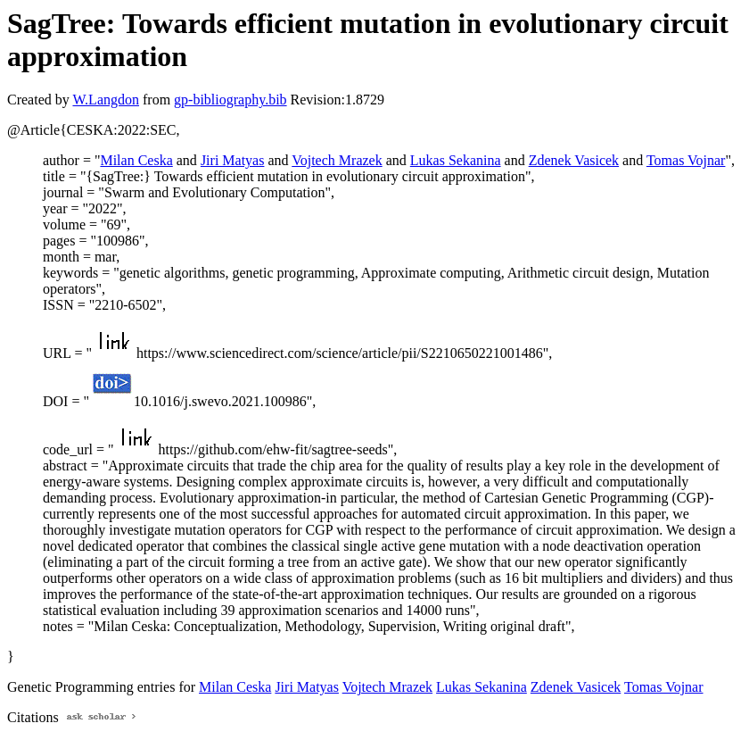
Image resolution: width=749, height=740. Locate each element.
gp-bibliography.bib (230, 99)
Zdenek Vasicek (574, 160)
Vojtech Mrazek (337, 160)
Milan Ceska (136, 160)
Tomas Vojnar (686, 160)
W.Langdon (105, 99)
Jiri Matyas (233, 160)
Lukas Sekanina (455, 160)
